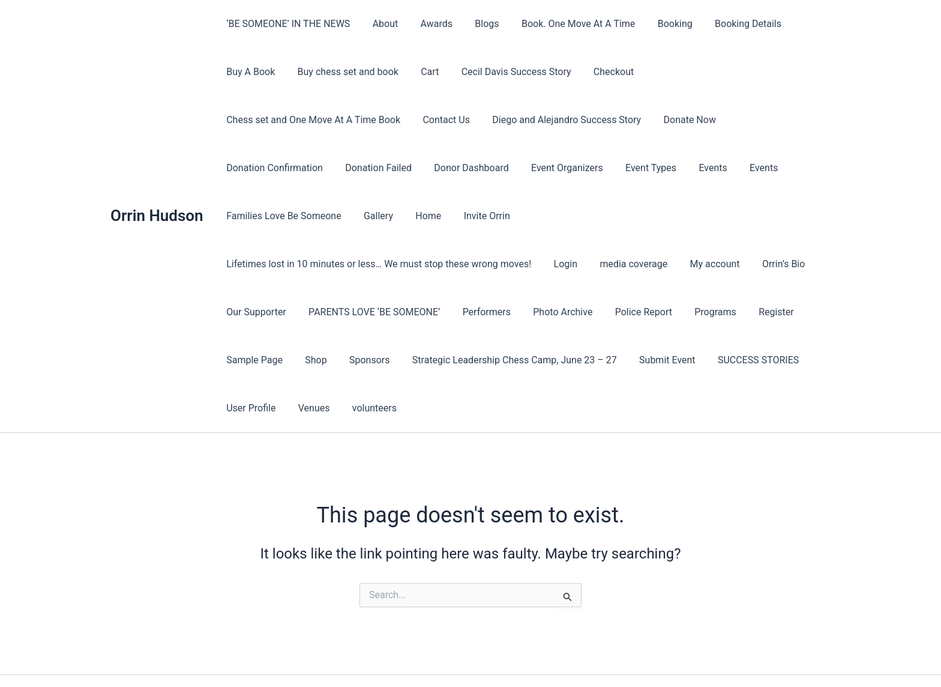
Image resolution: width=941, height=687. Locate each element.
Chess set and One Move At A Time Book (726, 71)
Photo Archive (552, 264)
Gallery (630, 168)
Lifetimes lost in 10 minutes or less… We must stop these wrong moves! (377, 216)
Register (756, 264)
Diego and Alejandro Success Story (365, 120)
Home (677, 168)
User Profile (249, 360)
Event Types (341, 168)
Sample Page (253, 312)
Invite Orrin (732, 168)
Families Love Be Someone (538, 168)
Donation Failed (679, 120)
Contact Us (248, 120)
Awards (428, 23)
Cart (422, 71)
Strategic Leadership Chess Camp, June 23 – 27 (503, 312)
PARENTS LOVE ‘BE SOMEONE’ (369, 264)
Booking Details (727, 23)
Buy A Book (249, 71)
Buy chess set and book (343, 71)
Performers (478, 264)
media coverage (626, 216)
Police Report (629, 264)
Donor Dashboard (769, 120)
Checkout (599, 71)
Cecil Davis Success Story (505, 71)
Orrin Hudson (156, 192)
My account (704, 216)
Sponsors (361, 312)
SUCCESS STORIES (740, 312)
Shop (311, 312)
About (381, 23)
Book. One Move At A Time (564, 23)
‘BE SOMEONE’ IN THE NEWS (287, 23)
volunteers (366, 360)
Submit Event (653, 312)
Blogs (476, 23)
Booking (657, 23)
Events (400, 168)
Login (561, 216)
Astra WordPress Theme (567, 656)
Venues (309, 360)
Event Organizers (261, 168)
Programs (698, 264)
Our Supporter (255, 264)
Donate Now (485, 120)
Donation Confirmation (579, 120)
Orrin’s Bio (769, 216)
